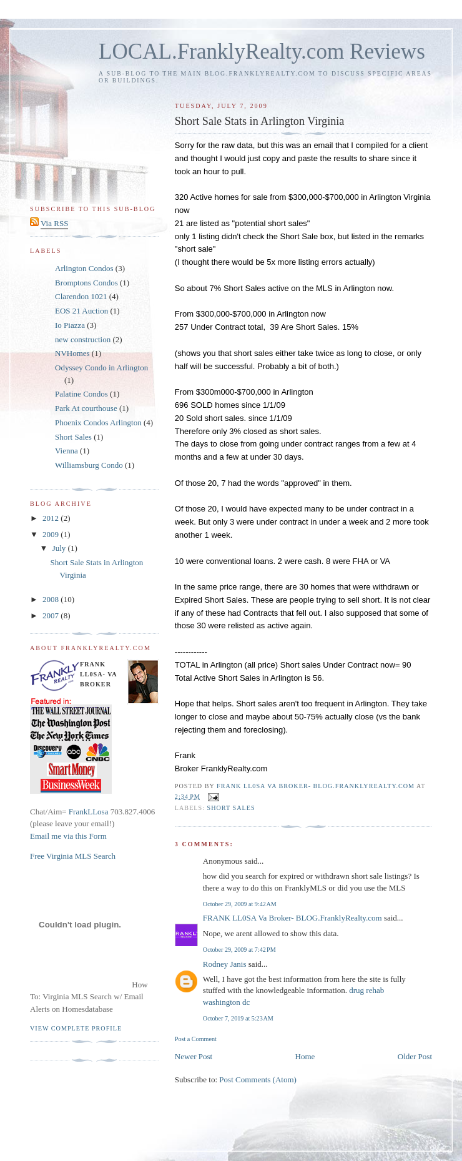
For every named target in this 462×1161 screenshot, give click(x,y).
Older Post (415, 1056)
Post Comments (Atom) (258, 1079)
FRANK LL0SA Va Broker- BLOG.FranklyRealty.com (292, 917)
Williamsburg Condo (89, 465)
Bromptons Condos (86, 282)
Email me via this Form (68, 836)
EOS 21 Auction (81, 310)
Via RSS (54, 223)
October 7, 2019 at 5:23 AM (238, 1018)
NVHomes (72, 353)
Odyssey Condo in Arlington (101, 367)
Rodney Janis (225, 964)
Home (305, 1056)
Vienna (66, 450)
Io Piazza (70, 325)
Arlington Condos (84, 268)
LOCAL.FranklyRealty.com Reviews (262, 51)
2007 (51, 615)
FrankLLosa (88, 811)
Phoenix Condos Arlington (98, 422)
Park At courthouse (86, 408)
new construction (83, 339)
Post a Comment (196, 1038)
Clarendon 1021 (81, 296)
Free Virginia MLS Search (72, 856)
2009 (51, 534)
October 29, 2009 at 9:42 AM (240, 904)
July (60, 548)
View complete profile (76, 1028)
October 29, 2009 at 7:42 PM (239, 949)
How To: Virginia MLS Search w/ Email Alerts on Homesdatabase (89, 997)
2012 (51, 518)
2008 (51, 599)
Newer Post (193, 1056)
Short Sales (231, 807)
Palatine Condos (81, 393)
